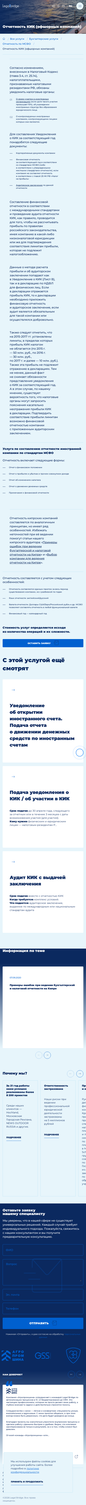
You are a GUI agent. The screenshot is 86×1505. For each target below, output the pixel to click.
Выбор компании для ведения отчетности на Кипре (33, 558)
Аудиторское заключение (29, 185)
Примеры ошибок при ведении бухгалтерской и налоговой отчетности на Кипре (42, 987)
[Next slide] (47, 1055)
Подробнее (13, 1137)
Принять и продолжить (27, 1481)
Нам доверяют (13, 1374)
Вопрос (11, 1264)
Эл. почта (12, 1294)
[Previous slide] (71, 1374)
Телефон (12, 1308)
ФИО (9, 1250)
